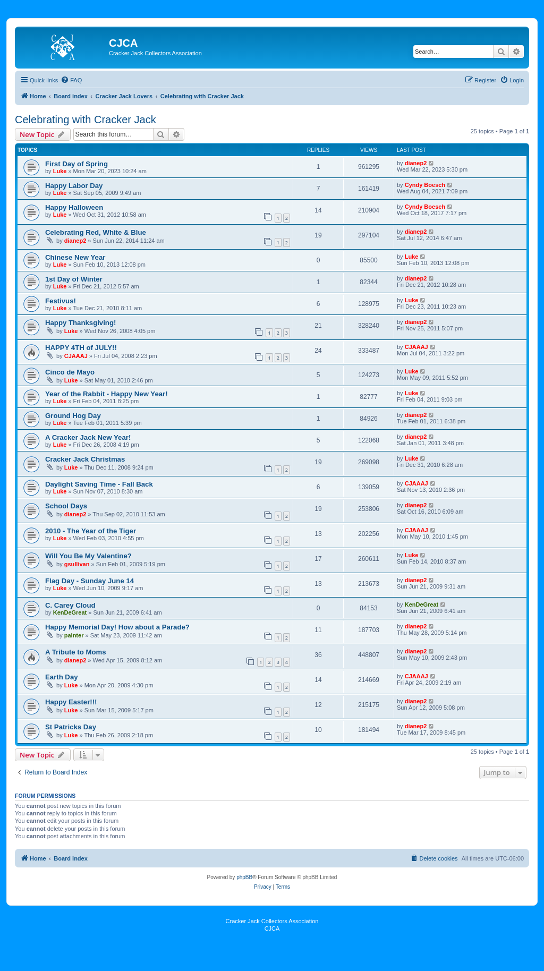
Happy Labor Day (74, 186)
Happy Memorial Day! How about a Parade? (117, 627)
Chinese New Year (75, 257)
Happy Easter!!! (71, 702)
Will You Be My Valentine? (88, 556)
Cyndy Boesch (425, 185)
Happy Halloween (74, 207)
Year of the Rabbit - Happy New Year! (106, 394)
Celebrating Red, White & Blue (95, 232)
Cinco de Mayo (70, 372)
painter (74, 635)
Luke (60, 171)
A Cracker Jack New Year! (88, 437)
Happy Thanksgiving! (80, 323)
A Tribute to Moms (75, 652)
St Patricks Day (70, 727)
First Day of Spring (76, 164)
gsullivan (77, 564)
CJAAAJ (76, 356)
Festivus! (60, 301)
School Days (66, 506)
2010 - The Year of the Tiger (90, 531)
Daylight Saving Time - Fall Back (99, 484)
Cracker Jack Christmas (85, 459)
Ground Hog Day (73, 416)
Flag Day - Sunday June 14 (89, 581)
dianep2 (416, 163)
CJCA (272, 928)
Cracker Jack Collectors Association (272, 921)
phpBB (244, 877)
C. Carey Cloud (70, 605)
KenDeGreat (70, 612)
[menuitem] (71, 80)
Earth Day (61, 677)
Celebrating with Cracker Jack (85, 119)
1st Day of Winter (74, 279)
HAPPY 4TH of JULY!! (81, 348)
